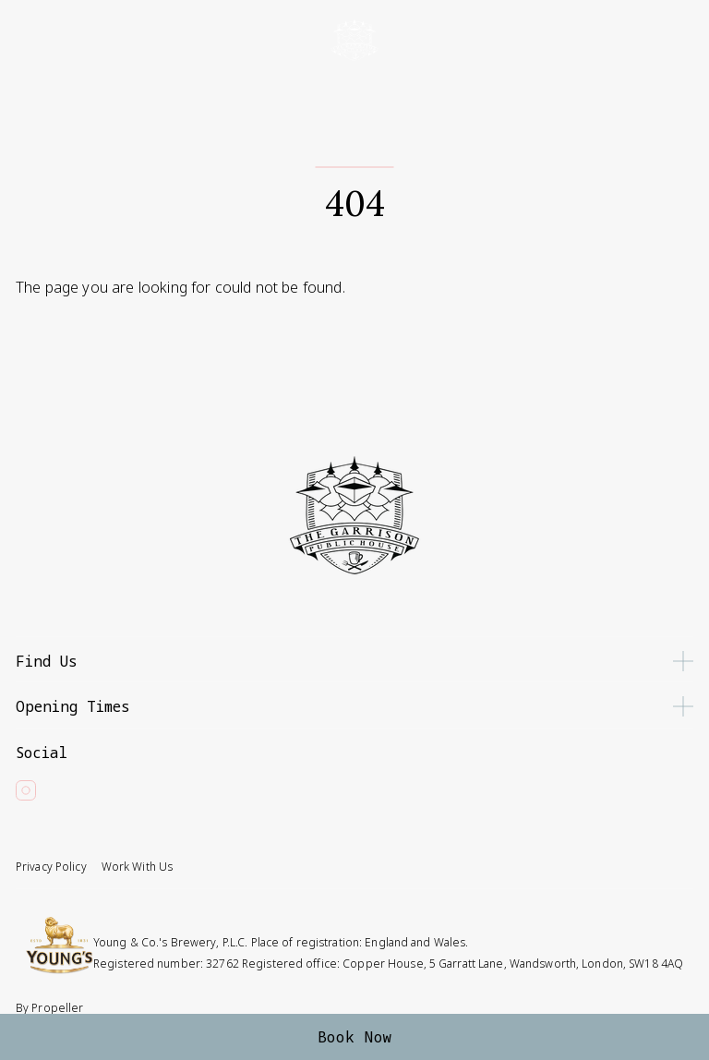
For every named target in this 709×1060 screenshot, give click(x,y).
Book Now (355, 1037)
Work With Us (137, 866)
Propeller (57, 1008)
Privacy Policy (51, 866)
